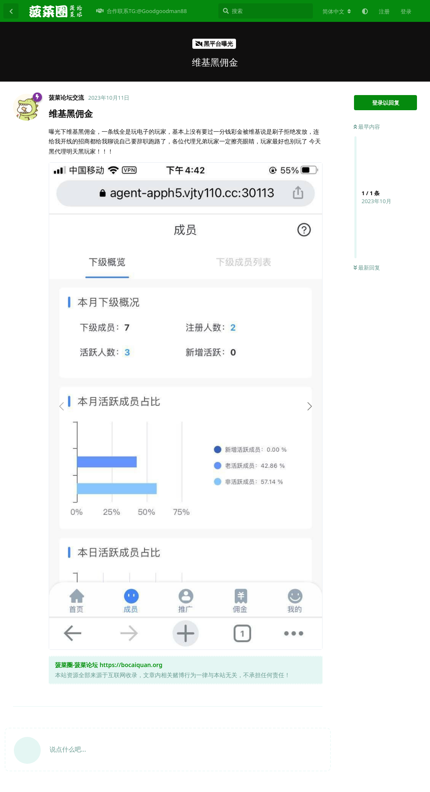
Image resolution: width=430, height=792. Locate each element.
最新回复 (367, 267)
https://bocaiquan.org (131, 665)
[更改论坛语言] (337, 11)
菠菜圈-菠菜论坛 (76, 665)
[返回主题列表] (10, 11)
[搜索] (265, 11)
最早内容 (367, 126)
